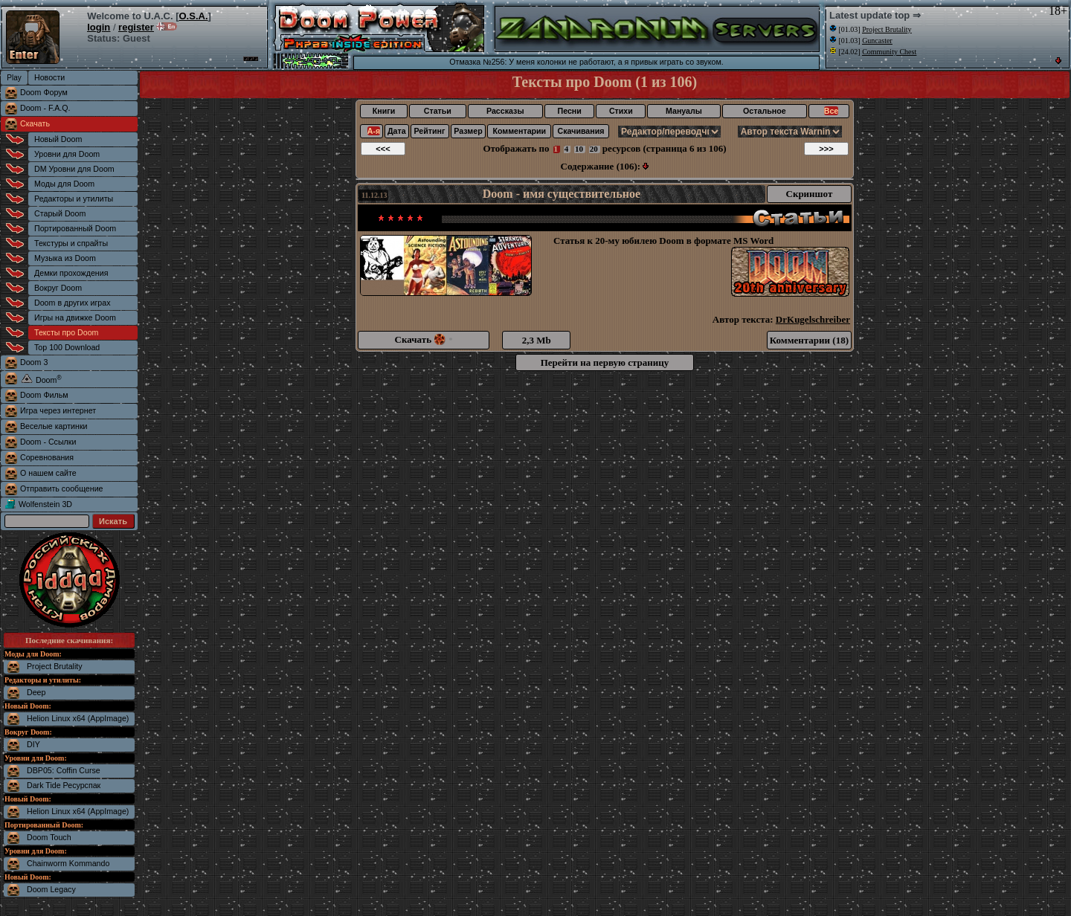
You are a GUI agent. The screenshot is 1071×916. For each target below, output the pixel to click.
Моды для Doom (64, 183)
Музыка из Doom (65, 258)
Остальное (764, 110)
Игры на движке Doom (75, 317)
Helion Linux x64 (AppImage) (78, 718)
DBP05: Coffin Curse (63, 770)
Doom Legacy (51, 889)
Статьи (437, 110)
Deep (36, 692)
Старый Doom (60, 213)
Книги (384, 110)
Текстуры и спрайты (71, 243)
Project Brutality (55, 666)
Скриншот (809, 193)
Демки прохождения (71, 272)
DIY (33, 744)
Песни (570, 110)
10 (579, 148)
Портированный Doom (75, 228)
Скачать (35, 123)
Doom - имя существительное (561, 193)
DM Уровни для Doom (74, 168)
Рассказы (505, 110)
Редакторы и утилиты (73, 198)
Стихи (621, 110)
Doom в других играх (72, 302)
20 (594, 148)
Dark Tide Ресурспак (63, 785)
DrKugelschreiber (813, 319)
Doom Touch (49, 837)
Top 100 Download (67, 347)
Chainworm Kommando (68, 863)
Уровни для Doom (67, 153)
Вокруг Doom (58, 287)
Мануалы (684, 110)
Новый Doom (58, 139)
